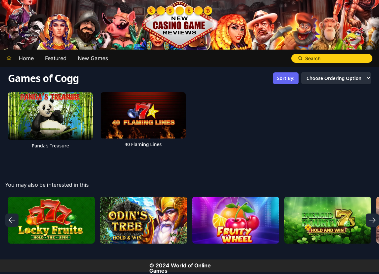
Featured (56, 58)
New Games (93, 58)
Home (26, 58)
